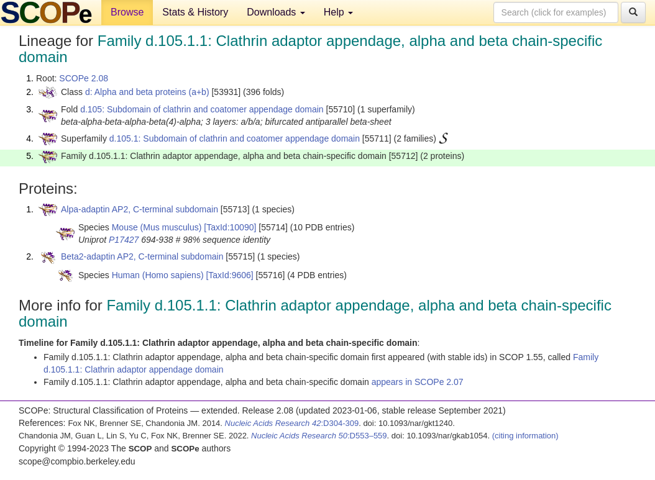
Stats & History (195, 12)
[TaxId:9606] (229, 275)
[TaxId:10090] (230, 227)
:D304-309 (292, 423)
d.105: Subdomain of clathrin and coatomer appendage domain (202, 109)
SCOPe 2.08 (83, 78)
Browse (127, 12)
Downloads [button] (276, 12)
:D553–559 (319, 435)
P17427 (124, 240)
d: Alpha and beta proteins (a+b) (147, 92)
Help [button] (338, 12)
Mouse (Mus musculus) (157, 227)
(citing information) (525, 435)
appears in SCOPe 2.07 (418, 382)
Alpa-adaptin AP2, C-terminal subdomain (139, 209)
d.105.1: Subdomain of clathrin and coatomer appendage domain (234, 138)
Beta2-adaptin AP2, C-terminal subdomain (142, 256)
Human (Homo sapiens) (158, 275)
